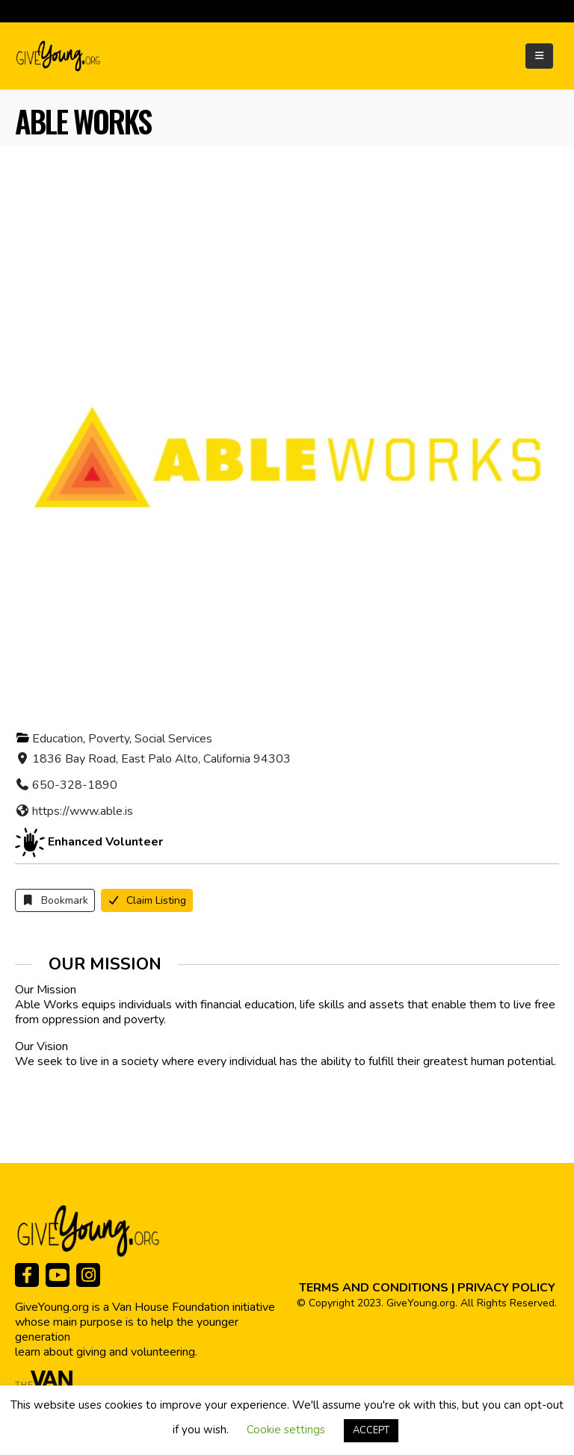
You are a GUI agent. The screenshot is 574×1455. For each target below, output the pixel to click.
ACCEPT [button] (371, 1430)
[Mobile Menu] (539, 56)
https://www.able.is (82, 811)
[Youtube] (58, 1275)
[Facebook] (27, 1275)
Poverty (108, 738)
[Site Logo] (59, 56)
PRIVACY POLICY (506, 1287)
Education (57, 738)
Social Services (173, 738)
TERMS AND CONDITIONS (373, 1287)
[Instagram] (88, 1275)
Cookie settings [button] (286, 1429)
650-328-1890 (74, 785)
